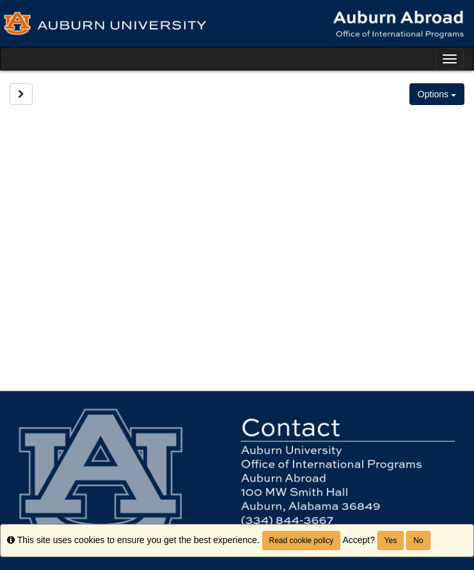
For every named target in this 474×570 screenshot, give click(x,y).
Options (437, 94)
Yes (390, 540)
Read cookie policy (301, 540)
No (418, 540)
